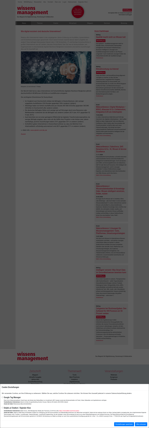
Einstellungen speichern (124, 424)
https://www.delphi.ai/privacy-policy (69, 410)
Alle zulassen (141, 424)
